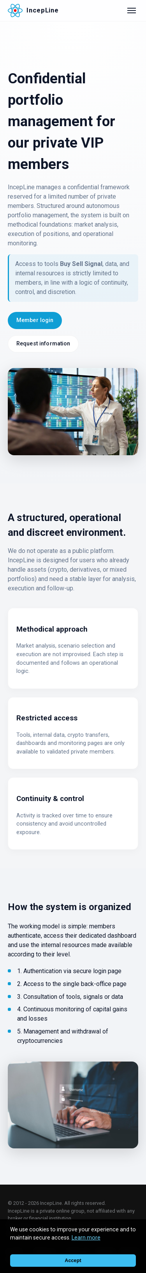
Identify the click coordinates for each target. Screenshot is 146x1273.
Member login (35, 320)
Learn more (86, 1237)
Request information (43, 343)
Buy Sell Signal (81, 264)
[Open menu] (131, 10)
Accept (73, 1260)
